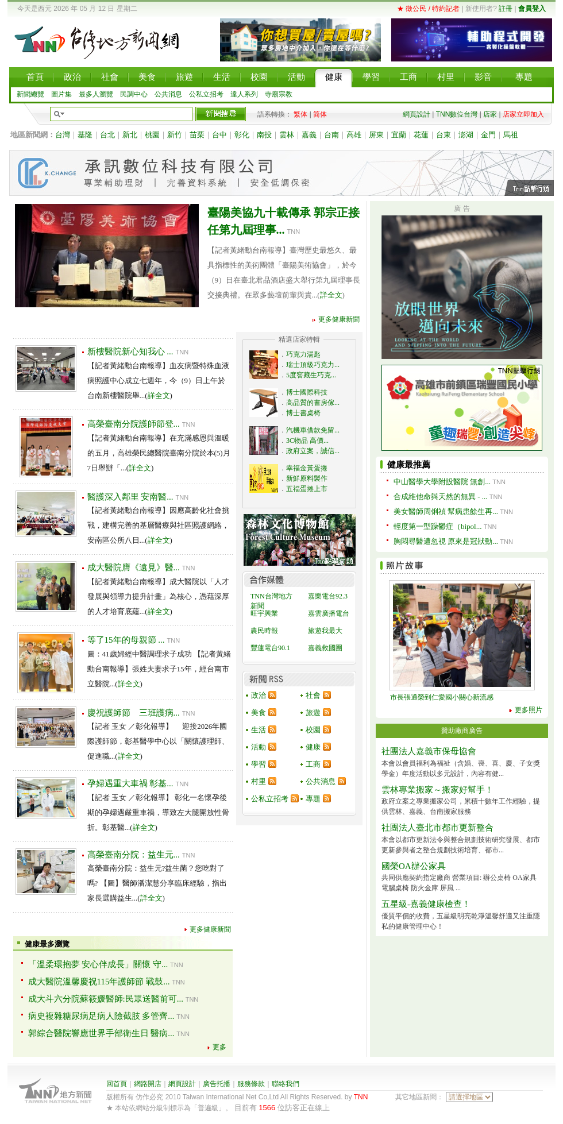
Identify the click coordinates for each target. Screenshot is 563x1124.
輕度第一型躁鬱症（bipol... (437, 526)
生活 (258, 729)
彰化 (241, 134)
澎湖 (465, 134)
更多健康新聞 (339, 319)
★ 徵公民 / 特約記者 (428, 9)
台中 (219, 134)
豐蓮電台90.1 (270, 648)
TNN (361, 1097)
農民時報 (264, 631)
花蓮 (421, 134)
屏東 (376, 134)
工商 (313, 764)
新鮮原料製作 (306, 478)
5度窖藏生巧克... (311, 375)
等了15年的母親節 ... (126, 639)
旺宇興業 (264, 613)
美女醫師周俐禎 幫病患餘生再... (446, 511)
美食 (258, 712)
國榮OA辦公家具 (413, 866)
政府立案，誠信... (313, 451)
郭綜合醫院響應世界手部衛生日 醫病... (101, 1033)
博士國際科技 (306, 392)
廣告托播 (216, 1084)
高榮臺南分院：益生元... (133, 854)
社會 (313, 695)
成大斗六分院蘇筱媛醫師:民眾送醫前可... (105, 998)
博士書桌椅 (303, 413)
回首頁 (116, 1084)
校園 (313, 729)
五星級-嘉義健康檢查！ (426, 904)
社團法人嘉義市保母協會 (428, 751)
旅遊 (313, 712)
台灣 (62, 134)
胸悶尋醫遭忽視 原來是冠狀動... (446, 541)
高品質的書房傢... (313, 403)
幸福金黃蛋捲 (306, 468)
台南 (331, 134)
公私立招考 (206, 94)
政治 (258, 695)
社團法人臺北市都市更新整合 (437, 827)
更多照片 (528, 710)
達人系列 (244, 94)
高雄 (353, 134)
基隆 (85, 134)
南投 (264, 134)
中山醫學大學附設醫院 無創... (442, 481)
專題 (313, 798)
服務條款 (251, 1084)
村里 (258, 781)
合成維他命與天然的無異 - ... (441, 496)
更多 (219, 1047)
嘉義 (309, 134)
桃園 (152, 134)
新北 (129, 134)
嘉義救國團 (325, 648)
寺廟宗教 (278, 94)
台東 (443, 134)
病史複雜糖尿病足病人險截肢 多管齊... (101, 1016)
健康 (313, 747)
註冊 (505, 9)
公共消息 (168, 94)
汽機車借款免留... (313, 430)
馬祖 (510, 134)
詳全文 (331, 295)
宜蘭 (398, 134)
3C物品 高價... (307, 441)
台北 (107, 134)
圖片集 (61, 94)
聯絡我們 (285, 1084)
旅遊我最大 (325, 631)
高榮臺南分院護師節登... (133, 423)
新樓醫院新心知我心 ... (130, 351)
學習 (258, 764)
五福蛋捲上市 (306, 489)
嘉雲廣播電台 (328, 613)
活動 (258, 747)
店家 (490, 114)
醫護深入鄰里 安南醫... (130, 496)
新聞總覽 (30, 94)
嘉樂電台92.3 (328, 596)
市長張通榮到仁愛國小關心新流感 (441, 697)
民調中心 (134, 94)
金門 (488, 134)
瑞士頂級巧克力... (313, 365)
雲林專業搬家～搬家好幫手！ (437, 789)
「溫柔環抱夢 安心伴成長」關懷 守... (98, 964)
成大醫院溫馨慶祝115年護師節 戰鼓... (99, 981)
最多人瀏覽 (96, 94)
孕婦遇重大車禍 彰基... (130, 783)
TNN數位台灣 (457, 114)
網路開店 (147, 1084)
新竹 (174, 134)
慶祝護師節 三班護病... (133, 712)
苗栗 (197, 134)
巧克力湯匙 (303, 354)
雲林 (286, 134)
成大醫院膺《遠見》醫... (133, 567)
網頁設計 (416, 114)
